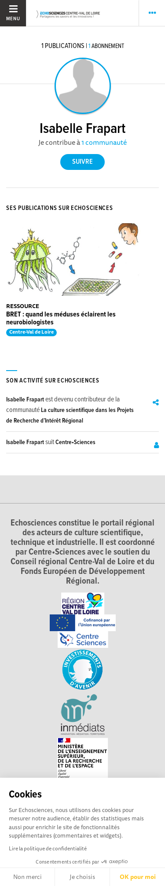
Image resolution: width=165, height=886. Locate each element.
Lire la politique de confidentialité (48, 848)
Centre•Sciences (75, 442)
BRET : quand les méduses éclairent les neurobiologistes (61, 318)
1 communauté (104, 142)
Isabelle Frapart (25, 400)
